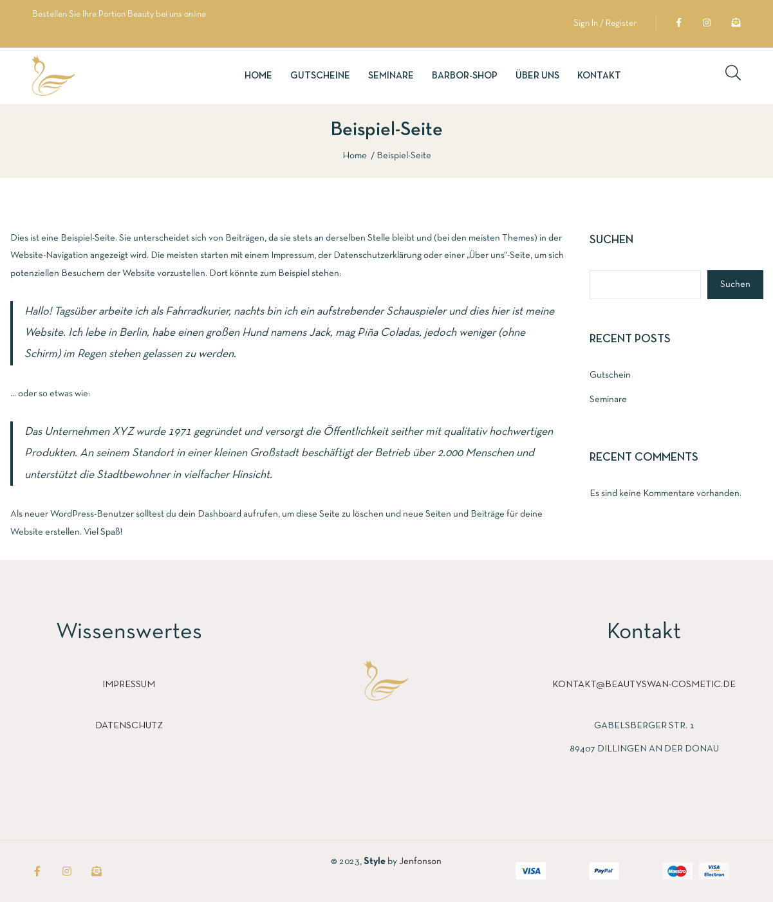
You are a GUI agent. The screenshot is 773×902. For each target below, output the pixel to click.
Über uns (537, 75)
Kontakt (599, 75)
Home (258, 75)
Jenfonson (420, 861)
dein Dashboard (209, 514)
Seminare (391, 75)
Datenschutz (129, 725)
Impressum (128, 684)
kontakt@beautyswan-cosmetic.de (644, 684)
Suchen (611, 240)
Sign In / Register (605, 23)
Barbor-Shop (465, 75)
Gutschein (610, 375)
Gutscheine (320, 75)
